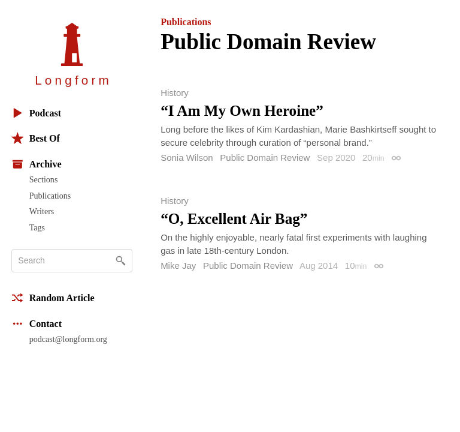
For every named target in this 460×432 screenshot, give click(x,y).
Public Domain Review (265, 157)
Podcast (36, 113)
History (175, 92)
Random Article (53, 298)
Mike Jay (178, 265)
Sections (43, 179)
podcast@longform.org (68, 339)
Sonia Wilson (187, 157)
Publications (50, 195)
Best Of (35, 138)
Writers (42, 211)
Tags (37, 227)
